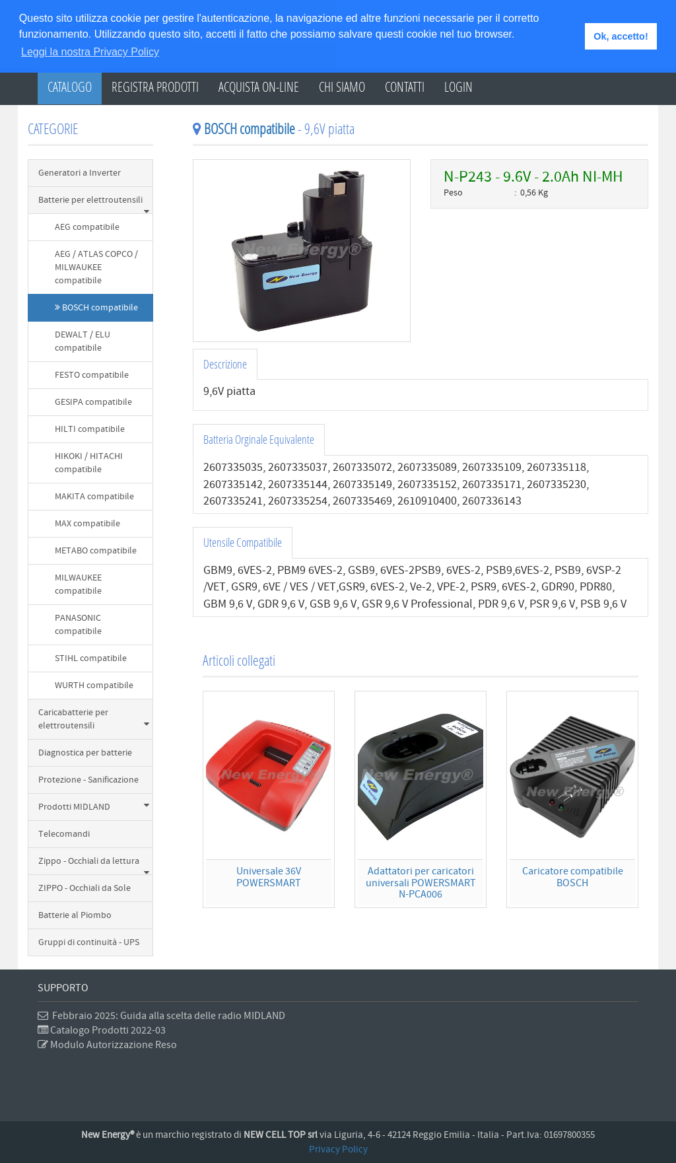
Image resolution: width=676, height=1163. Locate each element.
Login (458, 86)
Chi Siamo (342, 86)
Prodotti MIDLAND (93, 806)
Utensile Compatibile (242, 542)
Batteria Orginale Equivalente (258, 439)
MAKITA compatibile (94, 497)
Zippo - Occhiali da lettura (93, 865)
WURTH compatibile (94, 685)
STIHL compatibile (91, 658)
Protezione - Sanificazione (88, 780)
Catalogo (70, 86)
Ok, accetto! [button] (620, 36)
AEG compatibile (87, 227)
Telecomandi (64, 834)
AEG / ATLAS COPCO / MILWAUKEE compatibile (96, 267)
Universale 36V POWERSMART (268, 877)
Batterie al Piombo (75, 915)
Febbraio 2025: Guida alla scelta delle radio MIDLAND (161, 1015)
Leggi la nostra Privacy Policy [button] (90, 51)
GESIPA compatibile (93, 402)
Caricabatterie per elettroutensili (93, 719)
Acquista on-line (259, 86)
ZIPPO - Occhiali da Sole (84, 888)
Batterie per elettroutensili (93, 204)
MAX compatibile (87, 524)
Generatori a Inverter (79, 173)
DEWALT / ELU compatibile (82, 341)
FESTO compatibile (92, 375)
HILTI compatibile (90, 429)
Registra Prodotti (155, 86)
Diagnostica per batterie (85, 753)
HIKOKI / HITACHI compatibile (89, 463)
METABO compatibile (96, 551)
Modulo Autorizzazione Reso (107, 1044)
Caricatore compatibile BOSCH (572, 877)
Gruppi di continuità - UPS (88, 942)
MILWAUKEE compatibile (78, 584)
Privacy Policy (338, 1149)
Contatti (404, 86)
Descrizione (225, 364)
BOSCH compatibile (96, 308)
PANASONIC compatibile (78, 624)
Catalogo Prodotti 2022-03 (102, 1030)
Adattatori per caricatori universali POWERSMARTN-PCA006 (421, 882)
